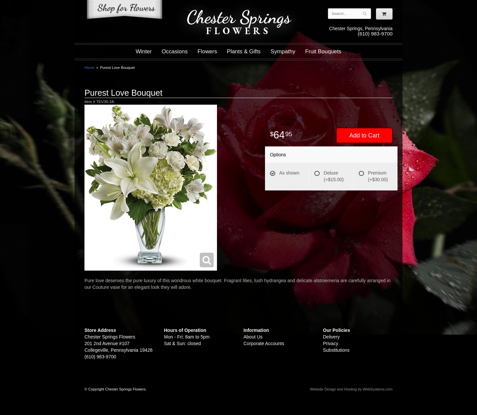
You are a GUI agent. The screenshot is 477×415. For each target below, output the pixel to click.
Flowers (207, 51)
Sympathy (283, 51)
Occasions (174, 51)
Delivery (331, 336)
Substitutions (336, 350)
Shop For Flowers (124, 11)
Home (89, 68)
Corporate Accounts (263, 343)
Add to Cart (364, 135)
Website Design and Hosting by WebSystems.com (351, 389)
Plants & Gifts (244, 51)
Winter (144, 51)
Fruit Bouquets (323, 51)
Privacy (330, 343)
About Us (253, 336)
